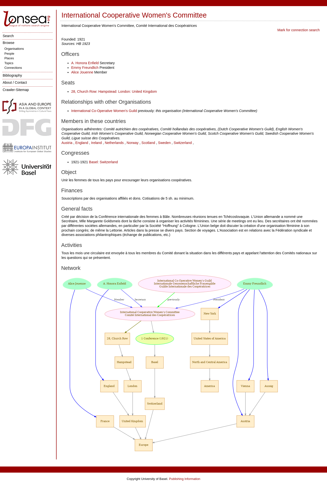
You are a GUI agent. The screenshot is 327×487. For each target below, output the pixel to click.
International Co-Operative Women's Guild (104, 111)
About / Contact (15, 82)
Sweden (164, 143)
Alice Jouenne (82, 72)
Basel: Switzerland (103, 162)
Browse (8, 43)
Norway (133, 143)
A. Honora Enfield (85, 63)
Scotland (148, 143)
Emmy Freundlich (85, 68)
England (81, 143)
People (9, 53)
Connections (13, 68)
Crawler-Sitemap (16, 90)
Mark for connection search (298, 30)
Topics (8, 63)
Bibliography (12, 75)
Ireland (96, 143)
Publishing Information (184, 479)
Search (8, 36)
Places (9, 58)
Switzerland (183, 143)
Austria (66, 143)
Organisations (14, 49)
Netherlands (114, 143)
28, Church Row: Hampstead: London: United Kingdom (114, 91)
